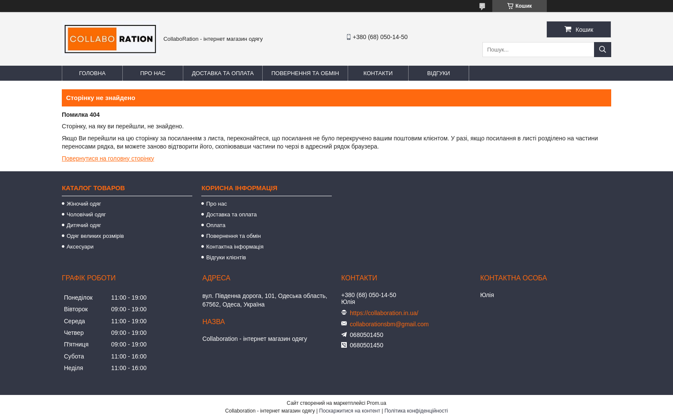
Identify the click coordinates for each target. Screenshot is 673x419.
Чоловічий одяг (86, 214)
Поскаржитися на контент (349, 411)
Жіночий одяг (84, 203)
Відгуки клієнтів (226, 257)
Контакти (378, 73)
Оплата (215, 225)
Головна (92, 73)
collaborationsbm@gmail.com (389, 324)
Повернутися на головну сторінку (108, 158)
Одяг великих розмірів (95, 236)
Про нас (153, 73)
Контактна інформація (235, 246)
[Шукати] (602, 49)
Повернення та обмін (305, 73)
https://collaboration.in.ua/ (384, 313)
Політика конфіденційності (416, 411)
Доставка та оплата (223, 73)
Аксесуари (80, 246)
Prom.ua (376, 403)
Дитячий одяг (84, 225)
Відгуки (438, 73)
